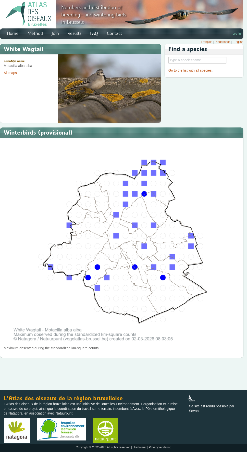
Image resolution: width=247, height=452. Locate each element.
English (238, 42)
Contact (114, 33)
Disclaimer (140, 447)
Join (55, 33)
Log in (237, 34)
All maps (10, 73)
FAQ (94, 33)
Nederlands (222, 42)
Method (35, 33)
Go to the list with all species (190, 70)
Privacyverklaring (160, 447)
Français (206, 42)
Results (74, 33)
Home (13, 33)
